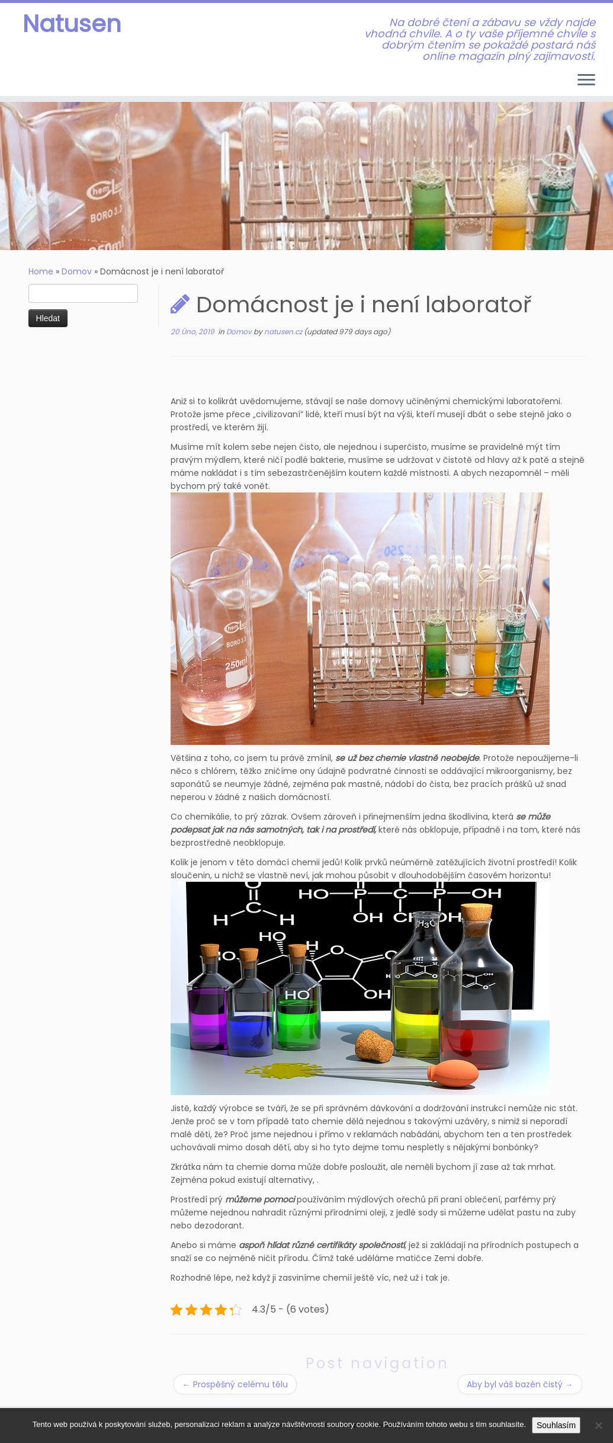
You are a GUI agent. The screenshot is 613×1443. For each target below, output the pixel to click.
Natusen (72, 23)
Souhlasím (556, 1425)
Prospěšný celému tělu (235, 1384)
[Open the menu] (586, 80)
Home (40, 271)
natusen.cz (284, 332)
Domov (77, 271)
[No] (598, 1425)
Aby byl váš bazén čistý (520, 1384)
